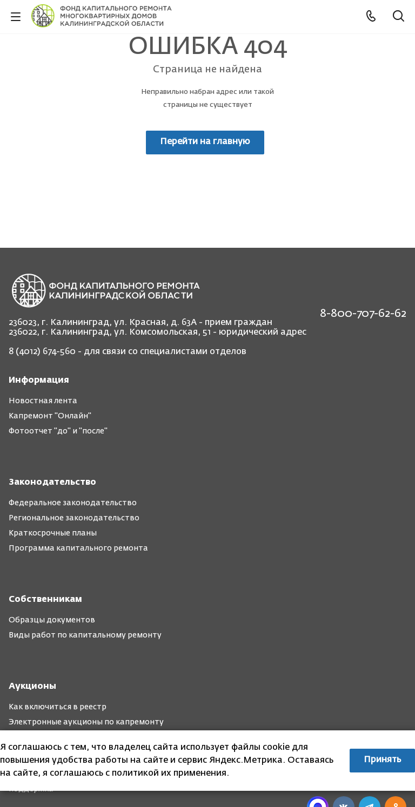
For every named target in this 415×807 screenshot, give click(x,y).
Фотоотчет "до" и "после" (58, 431)
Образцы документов (52, 620)
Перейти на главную (205, 142)
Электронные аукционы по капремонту (86, 722)
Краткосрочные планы (53, 533)
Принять (382, 760)
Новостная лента (43, 401)
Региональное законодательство (74, 518)
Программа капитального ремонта (78, 548)
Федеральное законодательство (73, 503)
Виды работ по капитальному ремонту (85, 635)
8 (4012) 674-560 (42, 352)
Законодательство (52, 482)
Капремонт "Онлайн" (50, 416)
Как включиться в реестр (57, 707)
